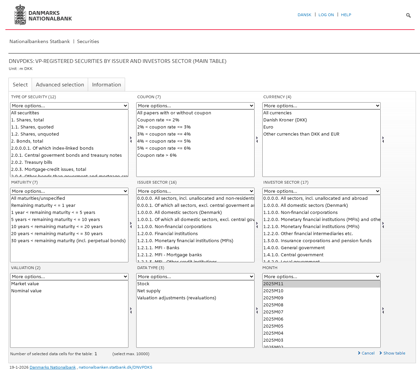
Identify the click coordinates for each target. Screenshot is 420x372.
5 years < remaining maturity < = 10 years (69, 219)
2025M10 (321, 291)
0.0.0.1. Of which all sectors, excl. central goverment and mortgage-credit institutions (195, 205)
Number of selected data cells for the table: (52, 354)
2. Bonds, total (69, 141)
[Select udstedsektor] (195, 228)
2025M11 (321, 284)
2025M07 (321, 312)
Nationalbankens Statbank (39, 41)
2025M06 (321, 319)
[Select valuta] (321, 143)
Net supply (195, 291)
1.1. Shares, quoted (69, 127)
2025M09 (321, 298)
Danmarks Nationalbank (53, 367)
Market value (69, 284)
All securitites (69, 113)
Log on (326, 14)
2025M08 (321, 305)
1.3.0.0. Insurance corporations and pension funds (321, 241)
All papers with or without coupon (195, 113)
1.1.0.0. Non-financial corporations (195, 226)
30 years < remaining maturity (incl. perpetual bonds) (69, 241)
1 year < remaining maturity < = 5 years (69, 212)
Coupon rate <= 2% (195, 120)
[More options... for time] (321, 276)
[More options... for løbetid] (69, 191)
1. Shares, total (69, 120)
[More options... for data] (195, 276)
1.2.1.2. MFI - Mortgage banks (195, 255)
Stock (195, 284)
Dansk (304, 14)
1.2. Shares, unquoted (69, 134)
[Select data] (195, 314)
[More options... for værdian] (69, 276)
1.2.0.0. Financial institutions (195, 233)
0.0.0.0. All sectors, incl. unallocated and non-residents (195, 198)
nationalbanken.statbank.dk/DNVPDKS (115, 367)
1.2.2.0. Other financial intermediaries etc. (321, 233)
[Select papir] (69, 143)
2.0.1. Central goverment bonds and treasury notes (69, 155)
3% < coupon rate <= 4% (195, 134)
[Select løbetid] (69, 228)
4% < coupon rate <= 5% (195, 141)
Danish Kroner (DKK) (321, 120)
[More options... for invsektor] (321, 191)
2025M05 (321, 326)
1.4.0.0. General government (321, 248)
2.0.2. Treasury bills (69, 162)
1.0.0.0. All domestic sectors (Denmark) (195, 212)
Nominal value (69, 291)
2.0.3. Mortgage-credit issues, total (69, 169)
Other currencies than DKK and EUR (321, 134)
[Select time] (321, 314)
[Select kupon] (195, 143)
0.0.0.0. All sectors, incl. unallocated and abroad (321, 198)
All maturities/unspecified (69, 198)
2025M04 (321, 333)
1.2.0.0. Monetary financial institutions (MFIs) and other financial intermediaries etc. (321, 219)
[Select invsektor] (321, 228)
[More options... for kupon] (195, 105)
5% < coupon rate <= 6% (195, 148)
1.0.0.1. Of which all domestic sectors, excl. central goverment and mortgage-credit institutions (195, 219)
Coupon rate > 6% (195, 155)
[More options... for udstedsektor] (195, 191)
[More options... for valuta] (321, 105)
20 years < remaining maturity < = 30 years (69, 233)
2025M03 (321, 340)
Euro (321, 127)
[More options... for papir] (69, 105)
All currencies (321, 113)
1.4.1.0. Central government (321, 255)
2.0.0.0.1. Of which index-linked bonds (69, 148)
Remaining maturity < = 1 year (69, 205)
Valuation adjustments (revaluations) (195, 298)
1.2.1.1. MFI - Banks (195, 248)
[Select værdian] (69, 314)
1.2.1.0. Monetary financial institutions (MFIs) (195, 241)
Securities (88, 41)
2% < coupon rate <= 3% (195, 127)
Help (346, 14)
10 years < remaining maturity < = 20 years (69, 226)
